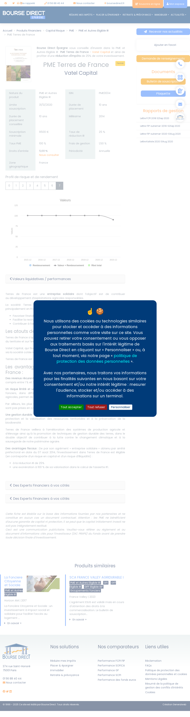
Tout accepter (71, 407)
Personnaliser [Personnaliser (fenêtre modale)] (120, 407)
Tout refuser (96, 407)
